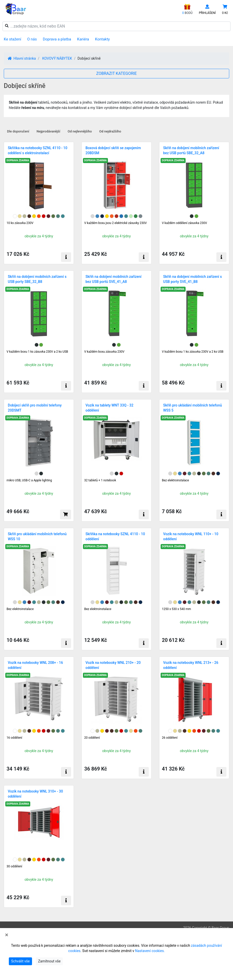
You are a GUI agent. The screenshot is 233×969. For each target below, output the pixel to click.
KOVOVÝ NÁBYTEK (57, 58)
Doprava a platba (57, 39)
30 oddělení (14, 866)
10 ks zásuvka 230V (20, 223)
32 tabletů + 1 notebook (100, 480)
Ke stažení (12, 39)
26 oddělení (170, 737)
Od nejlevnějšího (80, 131)
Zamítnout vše (49, 961)
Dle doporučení (18, 131)
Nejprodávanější (48, 131)
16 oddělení (14, 737)
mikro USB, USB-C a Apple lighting (29, 480)
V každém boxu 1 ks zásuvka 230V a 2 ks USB (37, 351)
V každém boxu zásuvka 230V (104, 351)
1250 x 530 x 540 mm (176, 609)
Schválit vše (20, 961)
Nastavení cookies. (150, 951)
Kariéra (83, 39)
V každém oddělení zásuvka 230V (184, 223)
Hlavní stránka (22, 58)
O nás (32, 39)
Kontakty (102, 39)
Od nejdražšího (110, 131)
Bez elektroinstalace (175, 480)
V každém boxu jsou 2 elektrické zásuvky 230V (115, 223)
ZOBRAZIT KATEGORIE (116, 73)
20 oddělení (92, 737)
